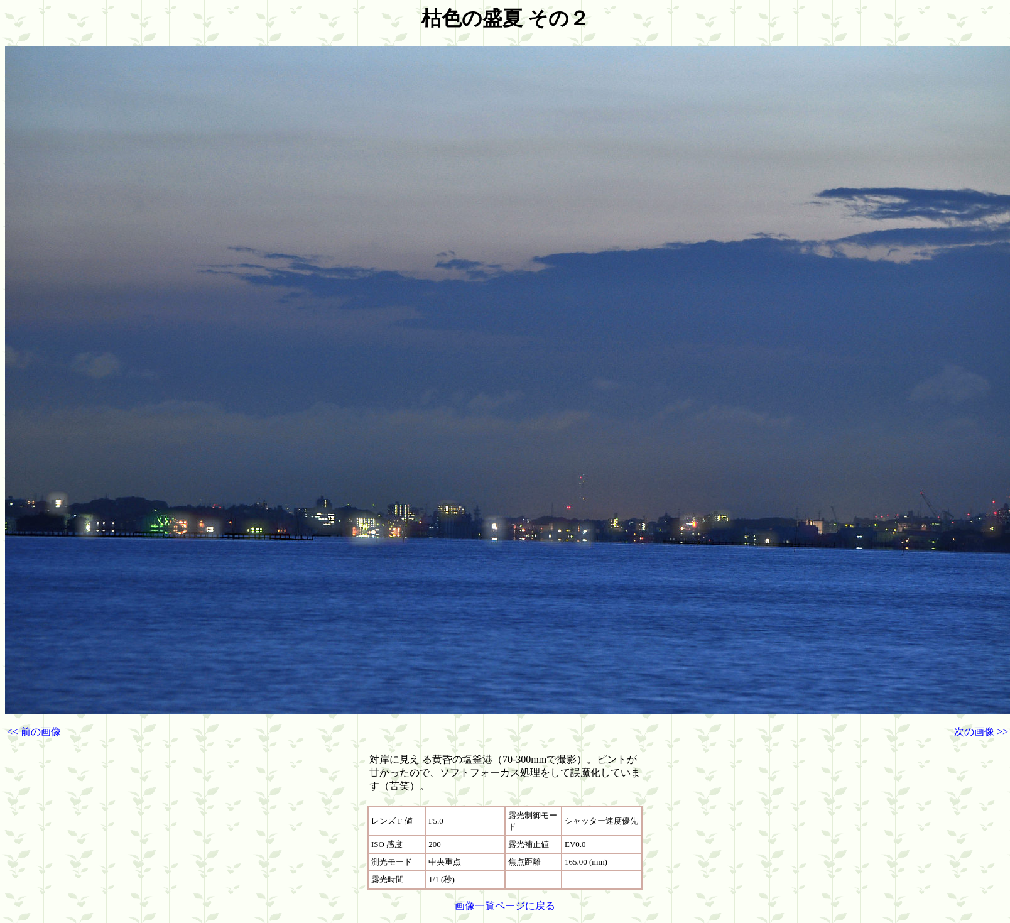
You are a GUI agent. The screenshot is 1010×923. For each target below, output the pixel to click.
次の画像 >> (981, 731)
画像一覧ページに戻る (505, 905)
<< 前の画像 (34, 731)
